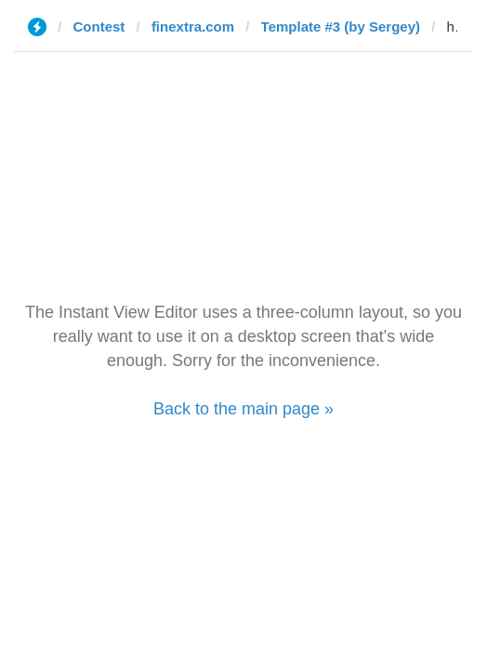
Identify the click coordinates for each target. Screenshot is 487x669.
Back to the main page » (243, 409)
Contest (99, 26)
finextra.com (192, 26)
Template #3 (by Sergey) (340, 26)
